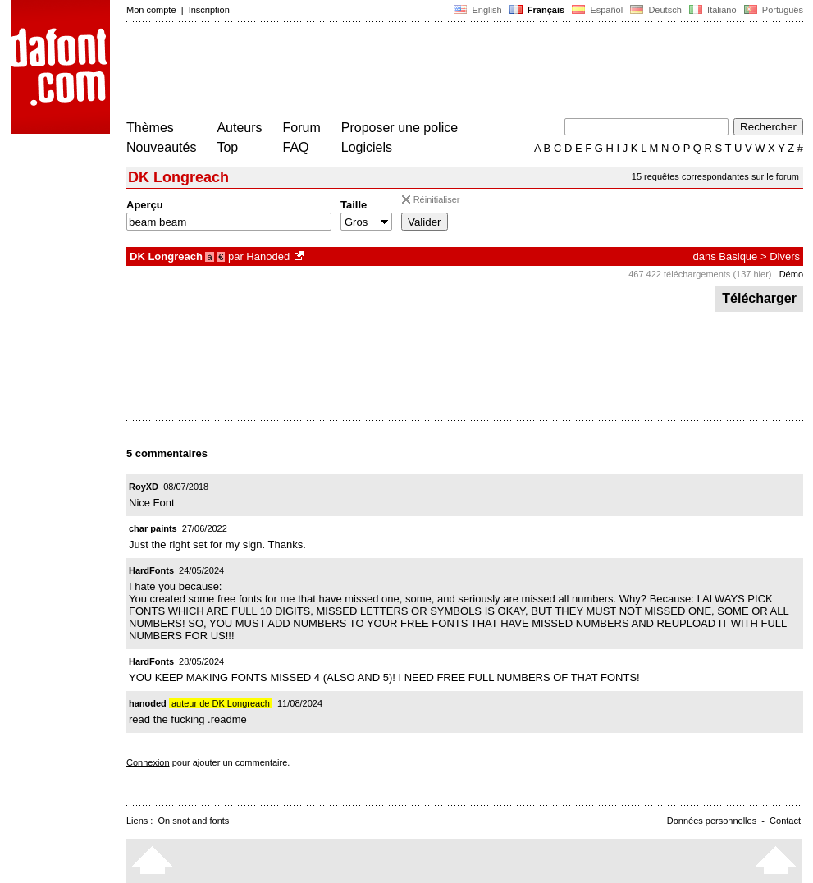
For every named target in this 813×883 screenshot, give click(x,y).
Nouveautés (161, 147)
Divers (785, 256)
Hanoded (268, 256)
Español (597, 10)
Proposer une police (399, 128)
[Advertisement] (425, 72)
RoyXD (143, 487)
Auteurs (239, 128)
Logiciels (366, 147)
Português (772, 10)
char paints (153, 528)
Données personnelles (711, 821)
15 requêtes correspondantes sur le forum (715, 176)
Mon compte (151, 10)
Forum (302, 128)
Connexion (148, 762)
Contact (785, 821)
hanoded (148, 703)
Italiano (713, 10)
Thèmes (150, 128)
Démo (791, 274)
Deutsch (656, 10)
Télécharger (759, 298)
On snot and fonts (194, 821)
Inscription (209, 10)
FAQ (296, 147)
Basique (738, 256)
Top (227, 147)
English (477, 10)
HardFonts (151, 570)
